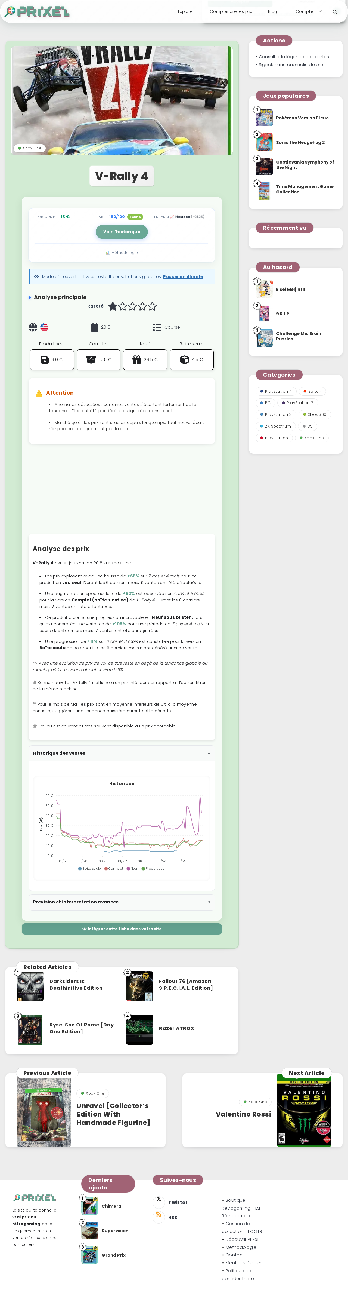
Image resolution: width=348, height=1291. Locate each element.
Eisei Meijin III (290, 289)
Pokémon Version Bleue (302, 118)
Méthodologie (241, 1247)
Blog (272, 11)
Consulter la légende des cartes (294, 57)
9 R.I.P (282, 314)
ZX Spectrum (275, 426)
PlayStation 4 (276, 391)
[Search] (334, 11)
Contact (235, 1255)
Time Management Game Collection (305, 189)
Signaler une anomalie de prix (291, 65)
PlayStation (274, 438)
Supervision (115, 1231)
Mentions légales (244, 1263)
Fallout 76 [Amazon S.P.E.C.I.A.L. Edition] (186, 984)
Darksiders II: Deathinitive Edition (75, 984)
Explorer (186, 11)
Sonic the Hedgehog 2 (300, 142)
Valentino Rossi (244, 1114)
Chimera (111, 1206)
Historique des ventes (59, 753)
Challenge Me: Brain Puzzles (298, 336)
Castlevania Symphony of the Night (305, 164)
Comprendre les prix (231, 11)
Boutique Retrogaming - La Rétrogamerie (241, 1208)
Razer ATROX (176, 1028)
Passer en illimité (183, 276)
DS (308, 426)
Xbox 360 (315, 414)
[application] (122, 826)
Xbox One (29, 148)
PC (265, 402)
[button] (89, 868)
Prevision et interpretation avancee (76, 902)
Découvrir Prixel (242, 1239)
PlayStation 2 (297, 402)
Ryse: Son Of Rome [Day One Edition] (81, 1028)
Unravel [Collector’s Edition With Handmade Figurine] (113, 1114)
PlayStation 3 (276, 414)
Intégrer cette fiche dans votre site (122, 929)
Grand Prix (114, 1255)
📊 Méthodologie (121, 252)
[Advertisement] (122, 492)
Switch (312, 391)
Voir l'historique (121, 232)
